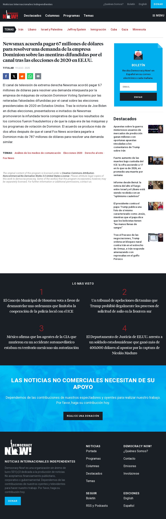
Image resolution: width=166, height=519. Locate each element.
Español (128, 506)
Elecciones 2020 (72, 152)
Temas (89, 15)
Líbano (32, 29)
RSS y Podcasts (97, 506)
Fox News (8, 158)
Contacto (129, 458)
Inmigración (98, 29)
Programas (71, 15)
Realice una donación (83, 416)
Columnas (52, 15)
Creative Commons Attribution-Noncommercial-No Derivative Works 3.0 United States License (48, 174)
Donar (158, 4)
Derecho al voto (94, 152)
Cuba (114, 29)
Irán (20, 29)
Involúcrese (131, 473)
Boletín (131, 4)
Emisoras (129, 466)
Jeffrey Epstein (76, 29)
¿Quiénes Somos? (113, 4)
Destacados (32, 15)
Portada (91, 451)
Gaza (125, 29)
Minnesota (139, 29)
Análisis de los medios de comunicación (38, 152)
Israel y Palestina (51, 29)
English (143, 4)
